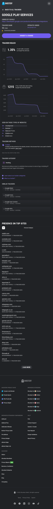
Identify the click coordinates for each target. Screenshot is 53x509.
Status (3, 454)
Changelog (4, 482)
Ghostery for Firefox (34, 395)
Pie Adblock (5, 434)
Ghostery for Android (34, 410)
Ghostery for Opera (34, 403)
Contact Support (32, 423)
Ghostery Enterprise (7, 470)
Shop (3, 474)
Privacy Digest (6, 403)
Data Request (31, 430)
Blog (3, 478)
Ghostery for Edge (33, 407)
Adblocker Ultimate (7, 426)
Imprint (33, 497)
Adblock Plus (5, 423)
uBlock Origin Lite (6, 446)
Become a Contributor (7, 466)
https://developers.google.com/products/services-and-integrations (25, 21)
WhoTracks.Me (6, 399)
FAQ (29, 419)
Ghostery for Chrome (34, 391)
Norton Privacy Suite (7, 430)
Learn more (18, 148)
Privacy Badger (6, 438)
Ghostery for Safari (34, 399)
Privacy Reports (7, 462)
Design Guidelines (32, 434)
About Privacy (31, 438)
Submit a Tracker (32, 426)
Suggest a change (26, 36)
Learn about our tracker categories (13, 175)
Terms (19, 497)
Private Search (6, 395)
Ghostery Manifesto (7, 458)
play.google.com (31, 27)
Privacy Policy (26, 497)
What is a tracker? (8, 178)
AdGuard (4, 419)
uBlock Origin (5, 442)
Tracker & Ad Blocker (8, 391)
